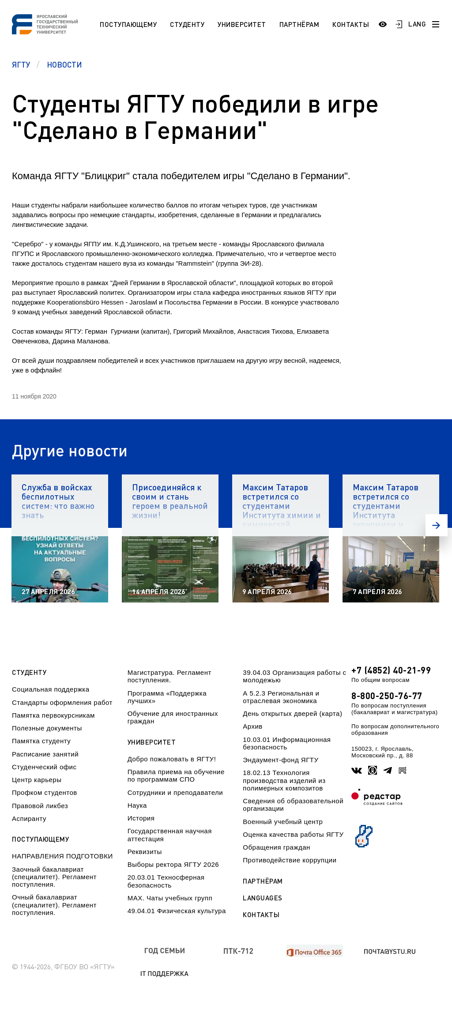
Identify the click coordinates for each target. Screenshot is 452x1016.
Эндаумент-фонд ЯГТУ (280, 760)
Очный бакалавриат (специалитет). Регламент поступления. (54, 904)
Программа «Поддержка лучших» (167, 696)
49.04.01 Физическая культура (177, 910)
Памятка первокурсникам (53, 715)
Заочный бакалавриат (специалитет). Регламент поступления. (54, 876)
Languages (262, 898)
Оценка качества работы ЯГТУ (293, 834)
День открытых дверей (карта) (292, 713)
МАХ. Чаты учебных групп (170, 898)
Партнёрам (299, 24)
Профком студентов (44, 792)
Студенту (187, 24)
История (141, 818)
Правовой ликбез (40, 805)
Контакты (350, 24)
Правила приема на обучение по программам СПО (176, 775)
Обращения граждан (276, 847)
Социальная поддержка (51, 689)
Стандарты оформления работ (62, 702)
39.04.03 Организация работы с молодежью (294, 676)
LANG (417, 24)
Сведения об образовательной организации (293, 804)
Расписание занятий (45, 754)
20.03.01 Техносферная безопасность (166, 880)
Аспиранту (29, 818)
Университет (242, 24)
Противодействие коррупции (289, 860)
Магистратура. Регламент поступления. (169, 676)
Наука (137, 805)
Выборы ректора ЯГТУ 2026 (173, 864)
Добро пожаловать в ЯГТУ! (172, 759)
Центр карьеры (36, 779)
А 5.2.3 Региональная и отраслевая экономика (281, 696)
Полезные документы (47, 728)
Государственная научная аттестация (170, 834)
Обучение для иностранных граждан (173, 717)
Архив (253, 726)
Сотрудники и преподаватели (175, 792)
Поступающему (128, 24)
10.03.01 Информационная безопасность (287, 743)
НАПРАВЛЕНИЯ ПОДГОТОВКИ (62, 856)
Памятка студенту (41, 741)
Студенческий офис (44, 767)
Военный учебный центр (283, 821)
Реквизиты (145, 851)
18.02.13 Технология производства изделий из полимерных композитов (284, 780)
